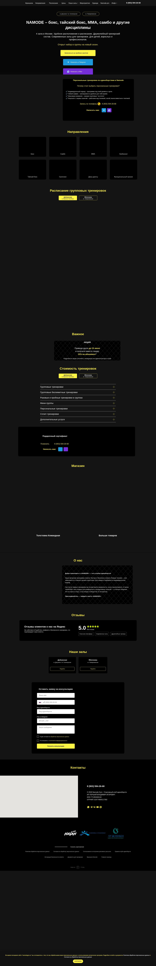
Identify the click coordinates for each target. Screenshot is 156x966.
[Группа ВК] (94, 865)
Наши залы (73, 3)
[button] (78, 53)
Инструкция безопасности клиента (54, 918)
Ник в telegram (42, 775)
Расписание (53, 3)
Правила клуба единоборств (123, 912)
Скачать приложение (77, 905)
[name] (56, 753)
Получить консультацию (55, 804)
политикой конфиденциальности (58, 799)
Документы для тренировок (75, 918)
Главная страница (106, 918)
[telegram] (91, 865)
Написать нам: (92, 110)
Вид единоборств (43, 766)
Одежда (95, 3)
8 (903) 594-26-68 (95, 844)
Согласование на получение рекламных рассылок (97, 912)
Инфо (114, 3)
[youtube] (97, 865)
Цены (64, 3)
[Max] (100, 865)
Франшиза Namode (92, 918)
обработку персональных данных (60, 795)
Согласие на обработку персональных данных (78, 957)
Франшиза (29, 3)
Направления (40, 3)
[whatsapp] (88, 865)
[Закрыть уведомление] (155, 953)
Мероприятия (85, 3)
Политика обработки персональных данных (136, 955)
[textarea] (56, 788)
